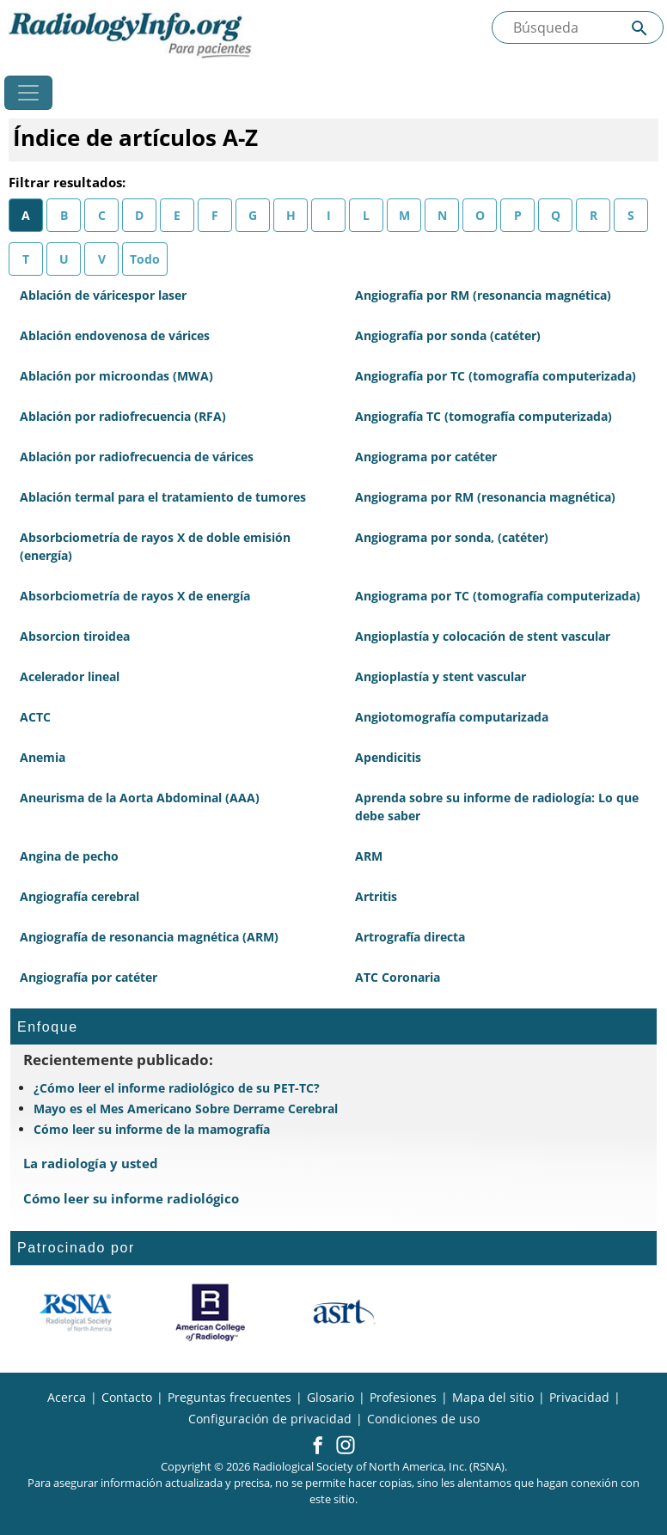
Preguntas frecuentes (229, 1397)
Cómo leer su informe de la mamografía (152, 1129)
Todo (145, 259)
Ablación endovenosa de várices (115, 335)
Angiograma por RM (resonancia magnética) (485, 497)
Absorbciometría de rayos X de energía (135, 596)
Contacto (126, 1397)
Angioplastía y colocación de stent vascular (482, 636)
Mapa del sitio (493, 1397)
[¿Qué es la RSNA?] (77, 1312)
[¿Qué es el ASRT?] (343, 1312)
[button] (317, 1446)
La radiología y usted (90, 1163)
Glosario (330, 1397)
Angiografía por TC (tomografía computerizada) (495, 376)
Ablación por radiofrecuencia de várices (137, 456)
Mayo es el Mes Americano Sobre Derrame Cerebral (186, 1108)
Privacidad (579, 1397)
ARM (368, 856)
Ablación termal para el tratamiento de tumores (163, 497)
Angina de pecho (69, 856)
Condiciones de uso (423, 1418)
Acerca (66, 1397)
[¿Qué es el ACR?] (210, 1312)
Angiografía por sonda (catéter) (448, 335)
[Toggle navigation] (28, 93)
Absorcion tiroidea (75, 636)
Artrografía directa (410, 937)
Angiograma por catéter (426, 456)
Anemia (42, 757)
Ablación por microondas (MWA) (116, 376)
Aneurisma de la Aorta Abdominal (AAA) (140, 797)
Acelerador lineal (69, 676)
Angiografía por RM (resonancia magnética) (483, 295)
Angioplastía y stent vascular (440, 676)
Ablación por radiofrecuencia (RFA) (123, 416)
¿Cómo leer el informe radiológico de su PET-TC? (177, 1088)
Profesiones (403, 1397)
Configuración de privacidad (270, 1418)
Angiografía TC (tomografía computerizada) (483, 416)
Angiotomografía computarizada (451, 717)
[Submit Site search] (639, 28)
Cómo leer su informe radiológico (131, 1198)
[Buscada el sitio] (578, 27)
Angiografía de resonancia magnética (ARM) (149, 937)
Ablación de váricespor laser (103, 295)
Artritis (376, 896)
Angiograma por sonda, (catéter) (451, 537)
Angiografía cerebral (79, 896)
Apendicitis (388, 757)
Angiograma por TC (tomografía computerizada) (497, 596)
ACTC (35, 717)
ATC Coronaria (397, 977)
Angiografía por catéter (88, 977)
